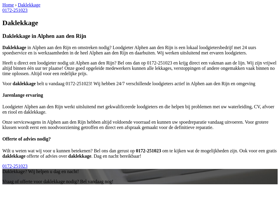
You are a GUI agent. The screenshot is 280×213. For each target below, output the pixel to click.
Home (8, 4)
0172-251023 (14, 10)
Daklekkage (29, 4)
